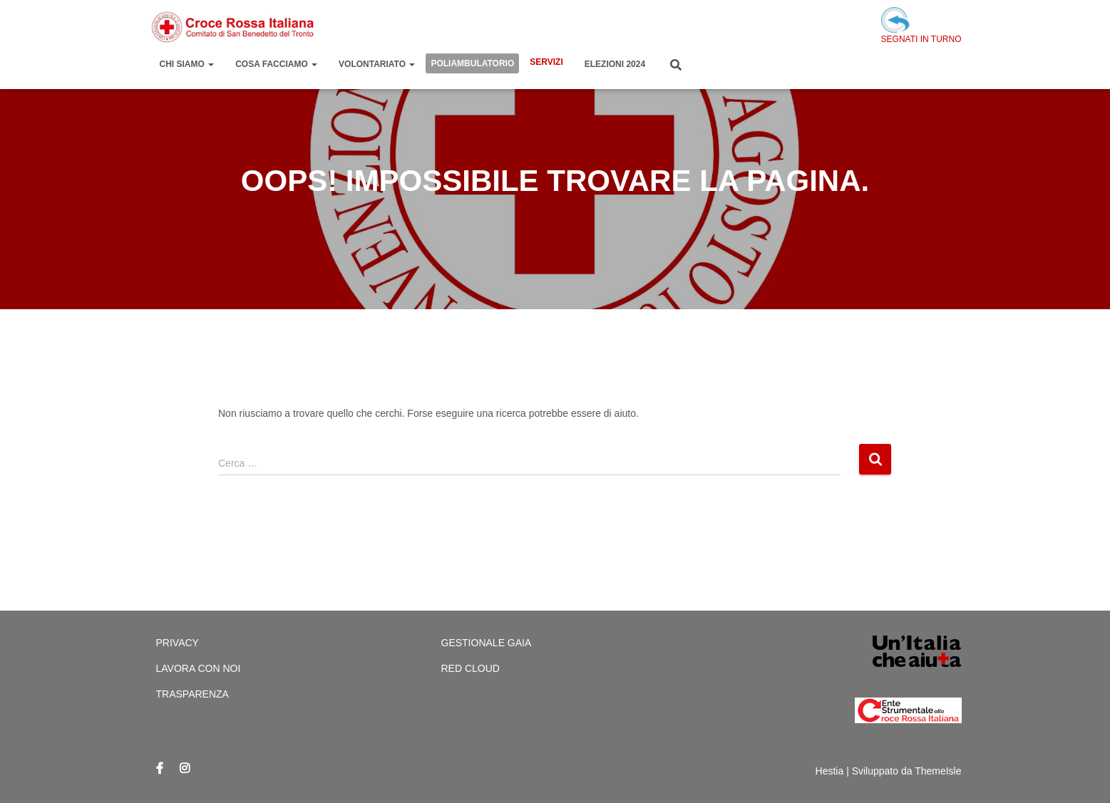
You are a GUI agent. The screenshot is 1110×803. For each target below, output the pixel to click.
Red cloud (470, 668)
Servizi (546, 62)
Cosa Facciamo (276, 64)
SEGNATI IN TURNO (921, 25)
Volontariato (377, 64)
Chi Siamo (187, 64)
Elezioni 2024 (615, 64)
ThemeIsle (938, 771)
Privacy (177, 642)
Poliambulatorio (472, 63)
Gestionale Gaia (486, 642)
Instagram (185, 768)
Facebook (159, 768)
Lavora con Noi (198, 668)
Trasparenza (192, 694)
